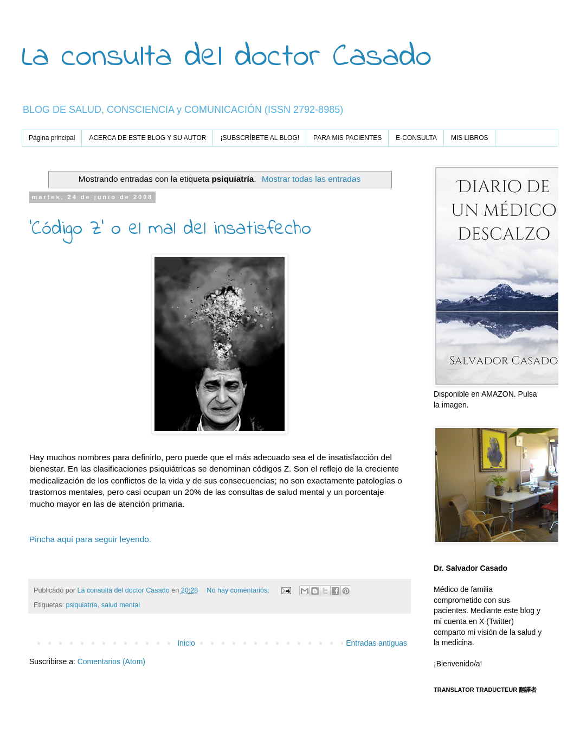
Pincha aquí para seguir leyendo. (90, 539)
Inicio (186, 643)
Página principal (52, 138)
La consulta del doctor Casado (226, 57)
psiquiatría (82, 605)
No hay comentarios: (239, 590)
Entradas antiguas (376, 643)
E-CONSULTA (416, 138)
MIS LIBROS (469, 138)
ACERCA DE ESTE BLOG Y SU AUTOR (147, 138)
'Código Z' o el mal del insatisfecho (170, 229)
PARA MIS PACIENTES (347, 138)
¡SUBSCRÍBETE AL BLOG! (259, 138)
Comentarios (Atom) (111, 661)
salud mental (120, 605)
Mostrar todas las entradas (311, 178)
